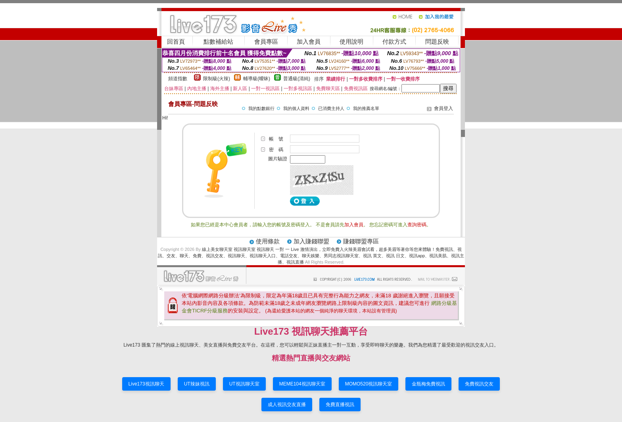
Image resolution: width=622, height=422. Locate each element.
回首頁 (176, 41)
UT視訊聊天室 (244, 384)
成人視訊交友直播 (287, 404)
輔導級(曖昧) (256, 78)
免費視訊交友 (479, 384)
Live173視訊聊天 (146, 384)
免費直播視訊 (340, 404)
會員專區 (266, 41)
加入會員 (309, 41)
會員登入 (443, 108)
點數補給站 (218, 41)
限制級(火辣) (216, 78)
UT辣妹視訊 (196, 384)
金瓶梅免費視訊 (428, 384)
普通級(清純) (296, 78)
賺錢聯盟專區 (361, 241)
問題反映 (437, 41)
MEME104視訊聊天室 (302, 384)
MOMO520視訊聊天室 (368, 384)
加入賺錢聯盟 (311, 241)
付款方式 (394, 41)
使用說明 (351, 41)
